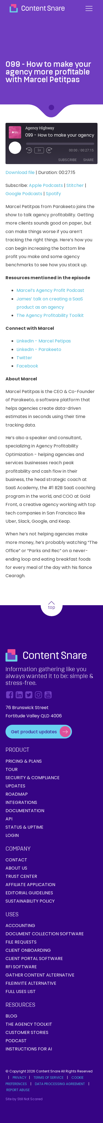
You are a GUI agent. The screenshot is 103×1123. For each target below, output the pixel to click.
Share (88, 159)
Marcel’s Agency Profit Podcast (50, 290)
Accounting (20, 925)
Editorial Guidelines (29, 893)
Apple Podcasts (46, 185)
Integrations (21, 802)
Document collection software (44, 934)
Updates (15, 786)
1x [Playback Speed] (39, 150)
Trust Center (21, 876)
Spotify (53, 193)
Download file (20, 172)
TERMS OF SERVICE (48, 1077)
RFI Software (21, 967)
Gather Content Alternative (39, 975)
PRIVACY (19, 1077)
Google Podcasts (23, 193)
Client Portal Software (34, 958)
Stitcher (75, 185)
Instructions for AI (28, 1049)
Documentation (24, 810)
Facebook (27, 366)
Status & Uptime (24, 827)
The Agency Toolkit (28, 1024)
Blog (11, 1016)
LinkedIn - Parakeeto (38, 349)
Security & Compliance (32, 778)
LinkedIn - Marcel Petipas (43, 341)
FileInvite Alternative (30, 983)
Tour (11, 769)
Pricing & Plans (23, 761)
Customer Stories (26, 1032)
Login (12, 835)
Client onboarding (28, 950)
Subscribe (67, 159)
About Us (16, 868)
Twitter (24, 358)
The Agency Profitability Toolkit (50, 315)
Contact (16, 860)
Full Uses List (20, 991)
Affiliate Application (30, 884)
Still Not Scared (30, 1099)
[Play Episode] (15, 148)
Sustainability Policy (30, 901)
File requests (21, 942)
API (8, 819)
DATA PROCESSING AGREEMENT (60, 1083)
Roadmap (16, 794)
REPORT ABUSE (18, 1090)
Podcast (16, 1041)
